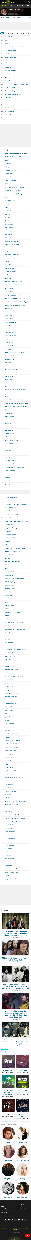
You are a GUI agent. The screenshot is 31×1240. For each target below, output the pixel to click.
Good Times (8, 366)
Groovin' (7, 373)
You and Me (8, 855)
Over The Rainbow (9, 599)
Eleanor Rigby (8, 315)
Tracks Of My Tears (9, 788)
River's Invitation (9, 642)
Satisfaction (8, 659)
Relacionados (20, 17)
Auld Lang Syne (9, 224)
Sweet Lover (8, 727)
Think (6, 60)
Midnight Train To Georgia (11, 528)
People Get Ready (9, 605)
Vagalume (8, 2)
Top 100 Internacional (6, 1209)
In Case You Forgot (9, 450)
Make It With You (9, 517)
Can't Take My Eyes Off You (12, 254)
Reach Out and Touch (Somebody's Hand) (16, 629)
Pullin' (6, 619)
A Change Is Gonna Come (11, 170)
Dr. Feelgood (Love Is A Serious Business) (15, 305)
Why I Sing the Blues (10, 838)
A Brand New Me (9, 163)
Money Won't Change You (11, 534)
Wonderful (7, 54)
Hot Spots (3, 1205)
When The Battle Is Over (11, 825)
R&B (16, 14)
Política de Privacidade (22, 1207)
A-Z (23, 5)
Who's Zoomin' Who (10, 831)
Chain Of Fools (8, 67)
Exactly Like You (9, 329)
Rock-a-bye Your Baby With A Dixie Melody (16, 649)
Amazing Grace (9, 204)
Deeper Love (8, 118)
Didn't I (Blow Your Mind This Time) (13, 281)
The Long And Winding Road (12, 747)
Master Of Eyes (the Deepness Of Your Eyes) (16, 521)
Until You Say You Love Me (11, 804)
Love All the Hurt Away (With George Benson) (16, 504)
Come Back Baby (9, 261)
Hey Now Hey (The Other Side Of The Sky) (16, 389)
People (6, 602)
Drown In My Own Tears (11, 312)
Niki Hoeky (7, 565)
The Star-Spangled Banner (12, 754)
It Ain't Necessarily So (10, 460)
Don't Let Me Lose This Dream (12, 295)
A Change (7, 167)
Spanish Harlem (9, 710)
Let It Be (7, 501)
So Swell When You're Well (11, 693)
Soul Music (11, 14)
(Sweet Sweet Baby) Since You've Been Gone (16, 91)
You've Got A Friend (10, 875)
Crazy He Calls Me (9, 268)
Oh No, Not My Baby (10, 582)
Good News (8, 362)
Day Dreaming (8, 275)
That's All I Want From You (11, 734)
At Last (6, 221)
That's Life (7, 43)
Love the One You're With (11, 514)
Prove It (7, 615)
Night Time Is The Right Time (12, 561)
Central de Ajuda (20, 1204)
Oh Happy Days (9, 575)
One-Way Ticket (9, 595)
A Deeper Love (8, 173)
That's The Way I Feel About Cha (13, 740)
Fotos (13, 17)
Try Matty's (7, 108)
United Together (9, 798)
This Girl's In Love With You (12, 87)
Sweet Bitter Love (9, 723)
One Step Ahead (9, 592)
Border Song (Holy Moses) (11, 241)
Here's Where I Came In (11, 383)
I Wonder (7, 427)
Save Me (7, 663)
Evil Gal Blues (8, 325)
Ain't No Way (8, 64)
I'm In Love (7, 437)
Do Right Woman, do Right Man (13, 285)
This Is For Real (8, 774)
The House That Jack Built (11, 744)
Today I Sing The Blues (10, 781)
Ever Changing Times (10, 50)
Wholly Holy (8, 835)
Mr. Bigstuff (7, 541)
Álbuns (8, 17)
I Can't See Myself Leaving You (13, 400)
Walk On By (7, 808)
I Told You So (8, 420)
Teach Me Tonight (9, 730)
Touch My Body (9, 784)
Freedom (7, 339)
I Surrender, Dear (9, 413)
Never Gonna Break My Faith (12, 551)
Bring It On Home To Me (11, 248)
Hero (6, 386)
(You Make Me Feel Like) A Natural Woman (15, 47)
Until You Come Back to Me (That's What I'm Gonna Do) (16, 801)
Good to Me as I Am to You (11, 369)
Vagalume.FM (25, 1051)
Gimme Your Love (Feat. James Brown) (15, 352)
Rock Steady (8, 646)
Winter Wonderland (9, 845)
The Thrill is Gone (9, 757)
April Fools (7, 214)
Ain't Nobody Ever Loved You (12, 190)
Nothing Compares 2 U (10, 571)
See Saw (7, 666)
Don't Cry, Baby (9, 292)
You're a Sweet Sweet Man (12, 869)
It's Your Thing (8, 474)
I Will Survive (8, 423)
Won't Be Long (8, 848)
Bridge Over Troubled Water (12, 244)
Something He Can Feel (11, 696)
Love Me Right (8, 511)
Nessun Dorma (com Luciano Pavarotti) (15, 548)
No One (6, 568)
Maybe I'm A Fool (9, 524)
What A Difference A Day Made (13, 815)
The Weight (7, 81)
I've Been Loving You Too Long (13, 440)
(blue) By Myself (9, 74)
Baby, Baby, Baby (9, 231)
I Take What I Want (9, 416)
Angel (6, 207)
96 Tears (7, 160)
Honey (6, 396)
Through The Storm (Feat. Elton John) (15, 777)
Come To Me (8, 265)
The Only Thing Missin (10, 750)
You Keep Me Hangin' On (11, 862)
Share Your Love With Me (11, 669)
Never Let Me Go (9, 555)
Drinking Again (8, 308)
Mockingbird (8, 531)
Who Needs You (9, 828)
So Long (7, 104)
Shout (6, 673)
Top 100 (10, 5)
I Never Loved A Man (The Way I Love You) (16, 406)
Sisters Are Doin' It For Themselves (14, 676)
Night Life (7, 558)
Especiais (3, 1204)
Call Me (6, 251)
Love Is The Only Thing (10, 507)
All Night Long (8, 197)
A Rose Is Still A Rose (10, 101)
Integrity (7, 454)
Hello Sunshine (8, 77)
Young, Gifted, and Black (11, 57)
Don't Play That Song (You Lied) (13, 94)
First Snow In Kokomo (10, 335)
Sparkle (7, 713)
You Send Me (8, 114)
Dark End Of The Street (11, 271)
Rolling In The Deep (10, 653)
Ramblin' (7, 626)
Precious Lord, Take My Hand (12, 612)
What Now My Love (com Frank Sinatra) (15, 818)
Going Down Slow (9, 359)
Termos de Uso (19, 1205)
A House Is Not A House (11, 177)
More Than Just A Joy (10, 538)
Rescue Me (7, 632)
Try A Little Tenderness (10, 791)
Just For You (8, 484)
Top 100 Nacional (5, 1207)
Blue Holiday (8, 237)
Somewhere (8, 700)
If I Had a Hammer (9, 443)
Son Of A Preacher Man (11, 703)
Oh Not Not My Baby (10, 585)
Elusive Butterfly (9, 319)
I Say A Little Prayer (10, 37)
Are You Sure (8, 217)
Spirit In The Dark (9, 111)
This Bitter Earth (9, 767)
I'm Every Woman (9, 433)
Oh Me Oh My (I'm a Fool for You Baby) (14, 578)
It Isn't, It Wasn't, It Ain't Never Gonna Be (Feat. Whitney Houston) (16, 467)
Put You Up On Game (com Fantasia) (14, 622)
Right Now (7, 639)
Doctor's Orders (9, 288)
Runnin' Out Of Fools (10, 656)
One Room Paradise (10, 588)
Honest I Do (8, 393)
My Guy (7, 544)
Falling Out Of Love (9, 332)
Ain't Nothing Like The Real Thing (13, 194)
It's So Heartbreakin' (10, 470)
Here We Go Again (9, 379)
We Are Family (8, 811)
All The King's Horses (10, 200)
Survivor (7, 720)
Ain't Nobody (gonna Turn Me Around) (14, 187)
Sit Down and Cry (9, 680)
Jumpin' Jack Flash (10, 481)
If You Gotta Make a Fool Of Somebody (15, 447)
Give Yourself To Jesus (10, 356)
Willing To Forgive (9, 842)
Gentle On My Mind (9, 346)
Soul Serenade (8, 707)
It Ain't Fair (7, 457)
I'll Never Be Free (9, 430)
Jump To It (7, 477)
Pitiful (6, 609)
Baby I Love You (9, 227)
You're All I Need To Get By (11, 872)
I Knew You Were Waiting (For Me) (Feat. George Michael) (16, 84)
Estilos (17, 5)
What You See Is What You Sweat (13, 821)
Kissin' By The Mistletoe (11, 497)
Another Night (8, 210)
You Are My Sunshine (10, 70)
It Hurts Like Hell (9, 97)
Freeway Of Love (9, 342)
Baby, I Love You (9, 234)
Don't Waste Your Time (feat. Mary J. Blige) (16, 302)
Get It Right (7, 349)
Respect (7, 40)
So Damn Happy (9, 686)
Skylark (6, 683)
